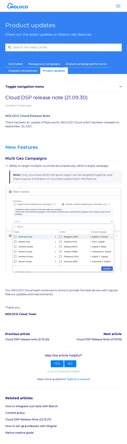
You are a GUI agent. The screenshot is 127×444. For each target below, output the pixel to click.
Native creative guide (19, 432)
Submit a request (78, 379)
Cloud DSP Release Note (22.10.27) (28, 419)
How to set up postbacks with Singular (31, 426)
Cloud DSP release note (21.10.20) (27, 339)
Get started (15, 64)
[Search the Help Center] (63, 47)
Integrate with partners (22, 70)
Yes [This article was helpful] (57, 363)
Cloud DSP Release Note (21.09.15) (99, 339)
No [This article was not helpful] (70, 363)
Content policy (15, 412)
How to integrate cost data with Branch (31, 406)
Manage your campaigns (44, 64)
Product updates (54, 70)
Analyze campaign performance (86, 64)
